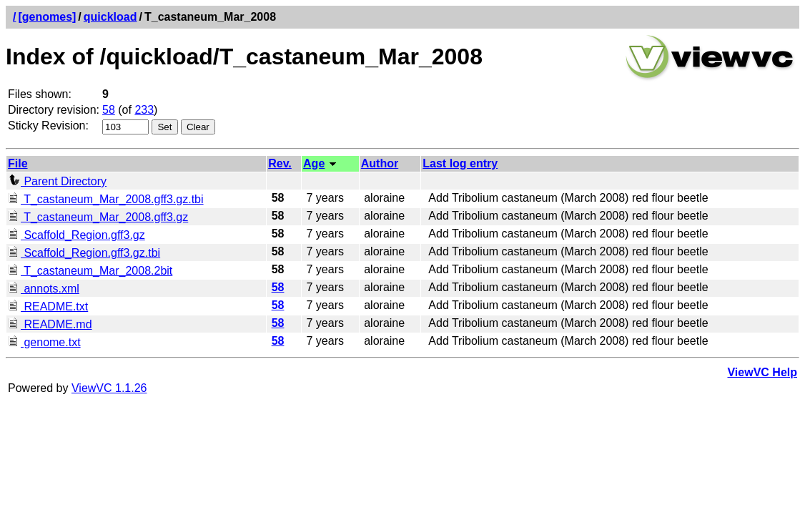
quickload (110, 17)
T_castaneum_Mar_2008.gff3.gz (98, 217)
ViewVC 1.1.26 (109, 388)
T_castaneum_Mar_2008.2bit (90, 271)
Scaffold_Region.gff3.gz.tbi (84, 253)
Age (314, 163)
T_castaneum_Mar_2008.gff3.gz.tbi (106, 199)
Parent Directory (57, 181)
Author (379, 163)
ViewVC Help (762, 372)
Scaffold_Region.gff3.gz (76, 235)
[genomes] (47, 17)
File (18, 163)
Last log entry (460, 163)
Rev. (280, 163)
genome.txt (44, 342)
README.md (50, 324)
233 (144, 110)
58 (108, 110)
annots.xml (43, 289)
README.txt (48, 306)
